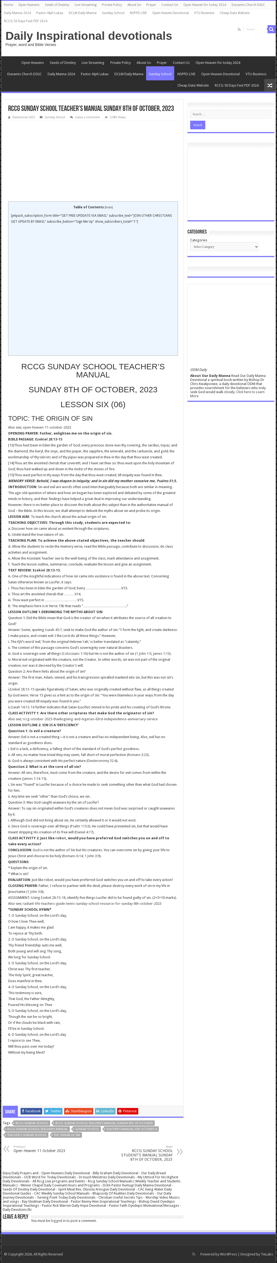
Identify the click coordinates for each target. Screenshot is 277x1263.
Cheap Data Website (234, 13)
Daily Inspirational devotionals (88, 35)
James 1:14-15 (34, 779)
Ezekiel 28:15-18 (53, 898)
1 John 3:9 (92, 856)
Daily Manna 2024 (17, 13)
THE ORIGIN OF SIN (67, 1135)
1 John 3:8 (34, 892)
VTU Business (204, 13)
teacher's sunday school (27, 1135)
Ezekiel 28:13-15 (48, 439)
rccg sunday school (32, 1123)
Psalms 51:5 (166, 481)
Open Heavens (28, 5)
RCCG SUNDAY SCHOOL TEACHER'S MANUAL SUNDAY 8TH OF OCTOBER (104, 1123)
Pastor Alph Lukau (49, 13)
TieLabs (267, 1254)
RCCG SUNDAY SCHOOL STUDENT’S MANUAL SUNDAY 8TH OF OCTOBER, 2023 (145, 1153)
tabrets (45, 457)
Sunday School (113, 13)
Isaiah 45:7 (53, 630)
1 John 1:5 (143, 654)
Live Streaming (86, 5)
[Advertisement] (93, 161)
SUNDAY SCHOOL (87, 1129)
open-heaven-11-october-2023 (47, 427)
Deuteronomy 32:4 (102, 761)
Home (8, 5)
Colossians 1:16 (75, 654)
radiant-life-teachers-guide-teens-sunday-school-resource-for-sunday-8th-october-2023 (92, 904)
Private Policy (112, 5)
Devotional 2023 (23, 117)
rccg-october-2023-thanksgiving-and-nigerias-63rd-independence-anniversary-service (90, 719)
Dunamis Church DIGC (248, 5)
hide (108, 207)
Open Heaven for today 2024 (204, 5)
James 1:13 (161, 654)
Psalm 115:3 (80, 826)
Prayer (151, 5)
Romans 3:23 (138, 755)
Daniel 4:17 (84, 832)
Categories (198, 240)
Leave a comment (87, 117)
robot (60, 838)
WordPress (228, 1254)
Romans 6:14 (73, 856)
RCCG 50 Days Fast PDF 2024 (25, 21)
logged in (58, 1221)
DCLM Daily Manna (83, 13)
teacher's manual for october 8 (131, 1129)
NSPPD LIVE (138, 13)
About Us (134, 5)
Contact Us (169, 5)
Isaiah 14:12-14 (22, 707)
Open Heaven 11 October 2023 (41, 1149)
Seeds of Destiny (57, 5)
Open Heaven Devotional (170, 13)
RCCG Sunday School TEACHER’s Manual (37, 1129)
